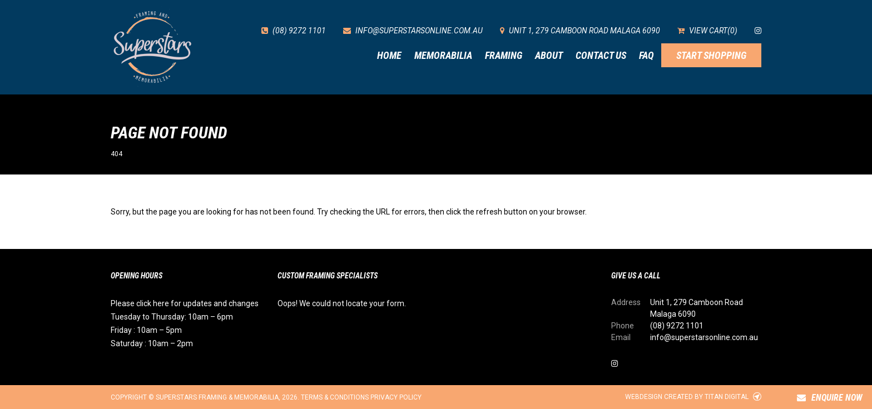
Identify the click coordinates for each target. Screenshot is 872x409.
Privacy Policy (396, 397)
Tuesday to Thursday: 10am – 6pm (172, 316)
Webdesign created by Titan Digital (693, 397)
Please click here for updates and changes (185, 303)
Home (389, 55)
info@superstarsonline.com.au (704, 337)
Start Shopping (711, 55)
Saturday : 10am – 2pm (152, 343)
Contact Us (601, 55)
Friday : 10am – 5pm (146, 330)
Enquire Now (830, 397)
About (549, 55)
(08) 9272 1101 (676, 325)
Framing (503, 55)
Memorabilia (443, 55)
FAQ (646, 55)
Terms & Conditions (335, 397)
